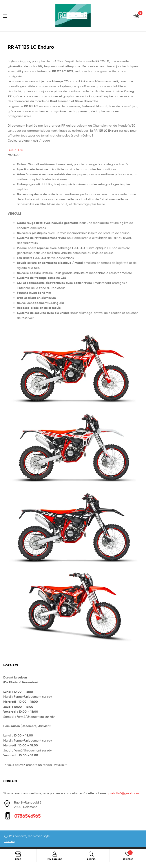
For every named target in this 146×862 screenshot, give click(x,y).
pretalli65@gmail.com (123, 793)
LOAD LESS (15, 150)
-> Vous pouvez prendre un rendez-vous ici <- (35, 764)
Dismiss (9, 841)
